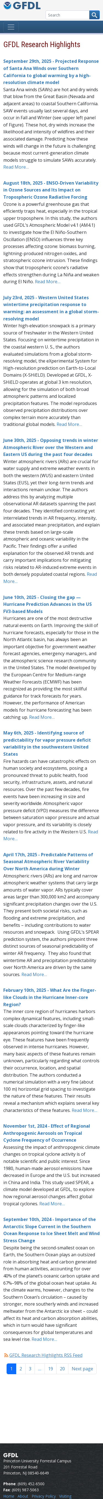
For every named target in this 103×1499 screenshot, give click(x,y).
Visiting (65, 1496)
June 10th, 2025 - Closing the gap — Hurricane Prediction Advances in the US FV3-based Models (47, 604)
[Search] (68, 14)
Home (8, 1496)
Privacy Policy (44, 1496)
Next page (82, 1369)
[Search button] (94, 14)
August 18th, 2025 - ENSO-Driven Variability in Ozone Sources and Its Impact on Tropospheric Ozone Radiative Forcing (50, 190)
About (23, 1496)
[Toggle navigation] (11, 27)
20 (62, 1369)
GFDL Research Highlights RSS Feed (45, 1355)
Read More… (16, 167)
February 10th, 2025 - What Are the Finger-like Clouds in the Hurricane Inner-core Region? (49, 997)
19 (50, 1369)
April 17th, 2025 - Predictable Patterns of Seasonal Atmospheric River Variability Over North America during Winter (48, 862)
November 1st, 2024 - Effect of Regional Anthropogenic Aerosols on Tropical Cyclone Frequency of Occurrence (46, 1133)
